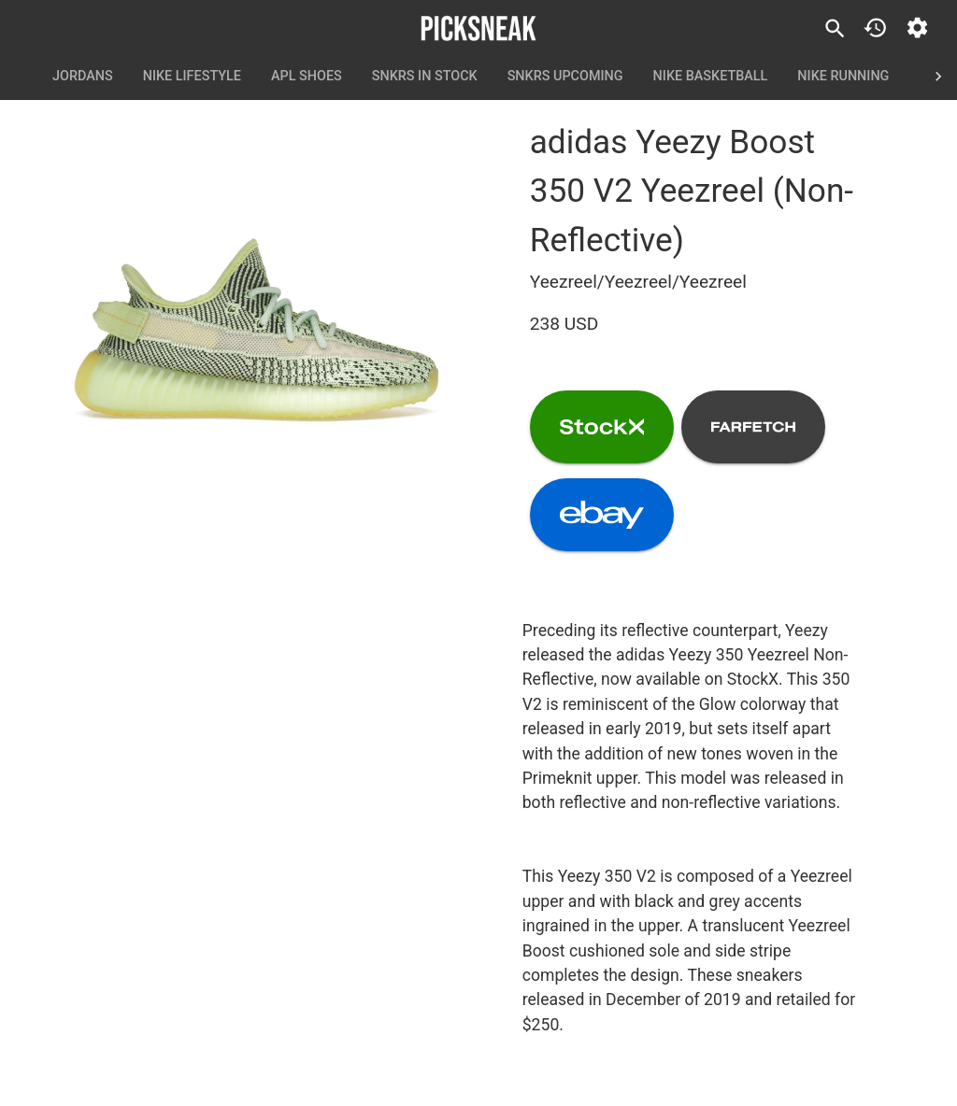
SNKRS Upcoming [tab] (565, 76)
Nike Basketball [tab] (710, 76)
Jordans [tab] (82, 76)
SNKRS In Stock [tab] (425, 76)
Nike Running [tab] (843, 76)
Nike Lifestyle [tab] (192, 76)
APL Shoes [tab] (306, 76)
